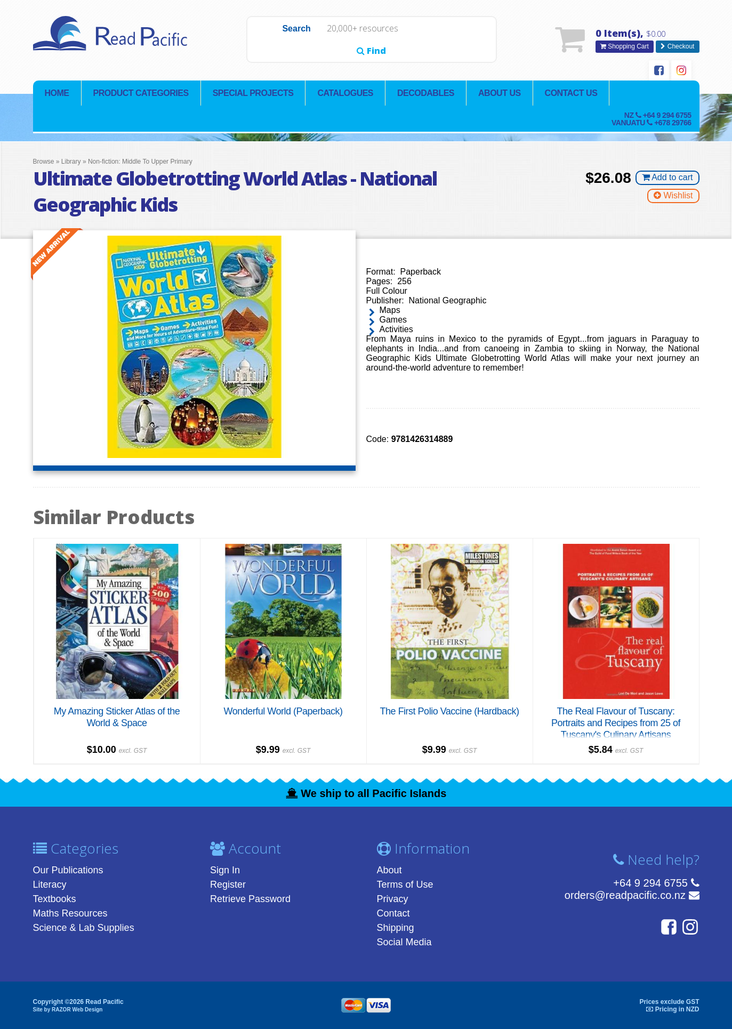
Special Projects (253, 93)
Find (470, 40)
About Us (499, 93)
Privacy (392, 899)
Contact (393, 913)
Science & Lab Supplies (83, 927)
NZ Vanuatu (651, 119)
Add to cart (667, 177)
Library (71, 162)
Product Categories (141, 93)
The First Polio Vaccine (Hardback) (449, 711)
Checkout (677, 47)
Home (57, 93)
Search (272, 40)
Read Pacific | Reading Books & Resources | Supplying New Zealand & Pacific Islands (113, 40)
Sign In (225, 870)
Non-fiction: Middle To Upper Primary (140, 162)
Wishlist (673, 195)
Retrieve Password (250, 899)
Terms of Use (405, 884)
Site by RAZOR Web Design (68, 1009)
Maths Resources (70, 913)
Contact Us (571, 93)
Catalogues (345, 93)
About (389, 870)
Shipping (395, 927)
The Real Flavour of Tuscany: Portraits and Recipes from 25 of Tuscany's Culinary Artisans (615, 723)
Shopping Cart (624, 47)
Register (228, 884)
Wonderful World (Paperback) (283, 711)
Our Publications (68, 870)
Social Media (404, 942)
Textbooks (54, 899)
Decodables (425, 93)
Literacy (50, 884)
